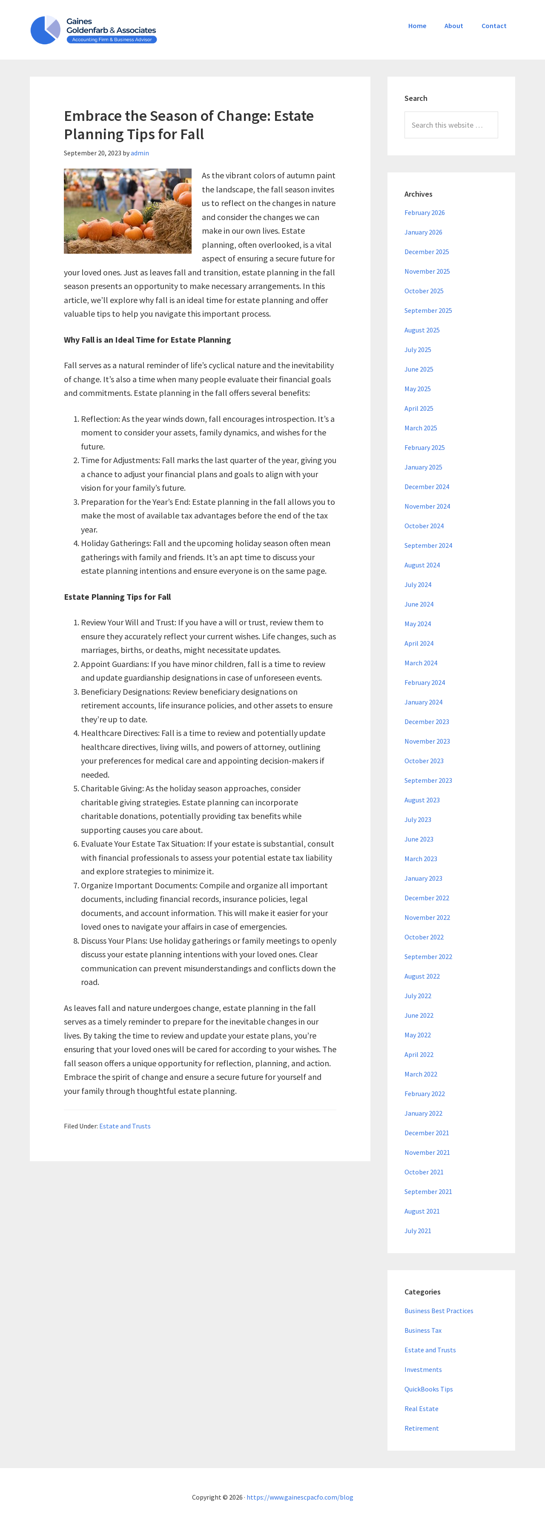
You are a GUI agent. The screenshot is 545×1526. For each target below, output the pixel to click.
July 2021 (417, 1230)
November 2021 (427, 1152)
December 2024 (426, 486)
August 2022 (422, 976)
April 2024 (418, 643)
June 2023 (418, 839)
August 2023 (422, 800)
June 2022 (418, 1015)
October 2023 (424, 760)
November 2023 (427, 741)
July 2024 (417, 584)
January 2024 (423, 702)
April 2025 (418, 408)
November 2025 (427, 271)
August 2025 (422, 330)
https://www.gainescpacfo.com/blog (300, 1497)
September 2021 (428, 1191)
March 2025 (420, 428)
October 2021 (424, 1172)
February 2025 (424, 447)
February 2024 (424, 682)
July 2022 (417, 995)
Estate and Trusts (125, 1126)
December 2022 (426, 897)
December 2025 (426, 251)
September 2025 (428, 310)
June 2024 (418, 604)
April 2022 (418, 1054)
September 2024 (428, 545)
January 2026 (423, 232)
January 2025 (423, 467)
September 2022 (428, 956)
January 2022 (423, 1113)
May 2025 (417, 388)
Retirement (421, 1428)
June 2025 (418, 369)
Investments (423, 1369)
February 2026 (424, 212)
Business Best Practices (438, 1310)
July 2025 (417, 349)
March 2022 (420, 1074)
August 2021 (422, 1211)
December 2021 (426, 1132)
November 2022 (427, 917)
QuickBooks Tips (428, 1389)
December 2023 (426, 721)
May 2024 (417, 623)
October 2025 (424, 290)
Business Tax (423, 1330)
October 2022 (424, 937)
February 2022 (424, 1093)
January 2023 (423, 878)
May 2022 (417, 1035)
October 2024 (424, 525)
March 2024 (420, 662)
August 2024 (422, 565)
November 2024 (427, 506)
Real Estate (421, 1408)
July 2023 (417, 819)
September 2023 (428, 780)
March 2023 (420, 858)
